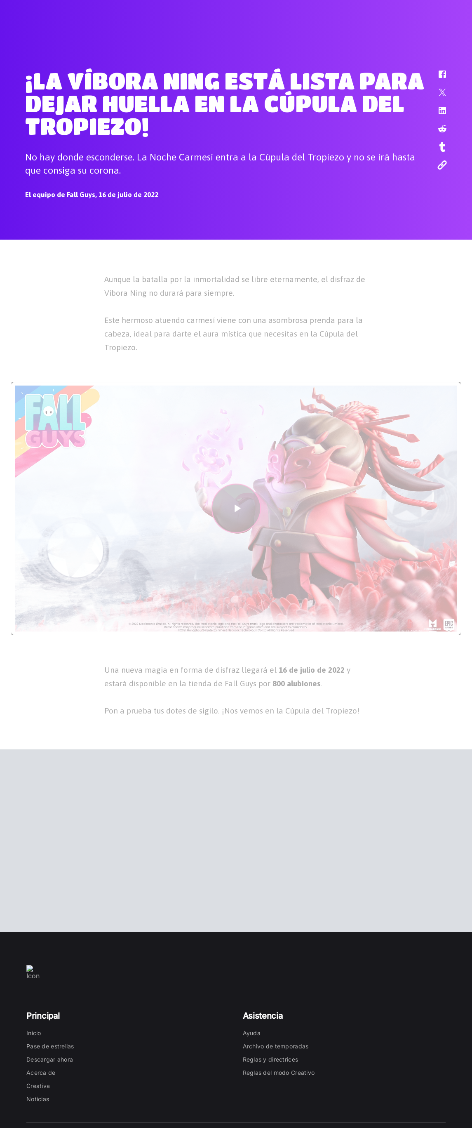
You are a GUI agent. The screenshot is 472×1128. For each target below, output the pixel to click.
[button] (437, 78)
